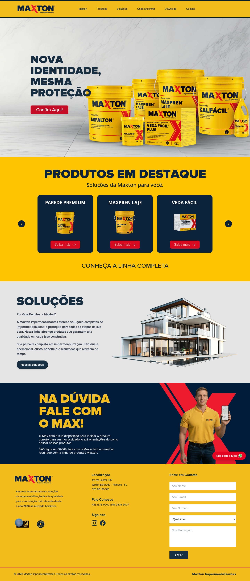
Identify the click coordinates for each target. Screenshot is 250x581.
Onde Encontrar (146, 8)
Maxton (83, 8)
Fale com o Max (229, 456)
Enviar (178, 555)
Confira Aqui (50, 110)
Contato (190, 8)
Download (170, 8)
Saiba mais (65, 245)
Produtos (102, 8)
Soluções (122, 8)
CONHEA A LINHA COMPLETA (125, 265)
